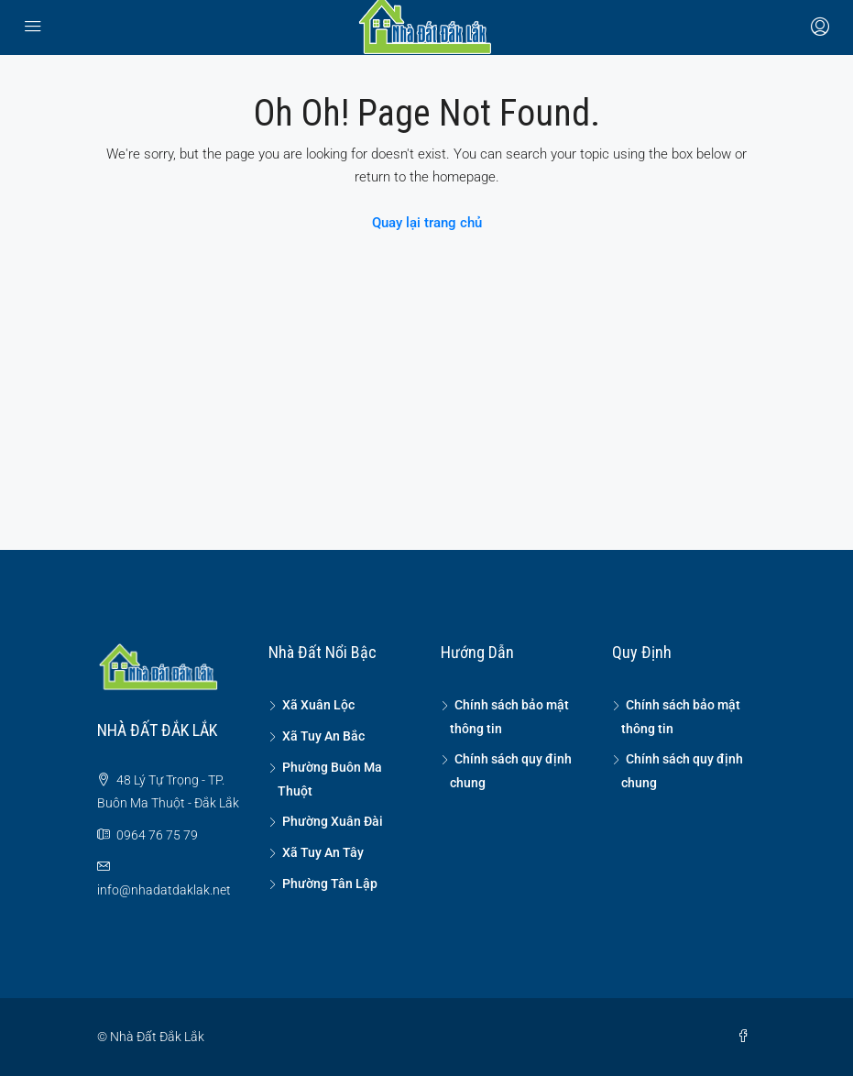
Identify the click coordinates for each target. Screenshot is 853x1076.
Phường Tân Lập (329, 883)
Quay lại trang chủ (427, 222)
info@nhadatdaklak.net (164, 890)
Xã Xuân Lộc (318, 704)
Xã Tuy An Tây (323, 852)
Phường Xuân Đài (332, 821)
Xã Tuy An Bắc (323, 736)
